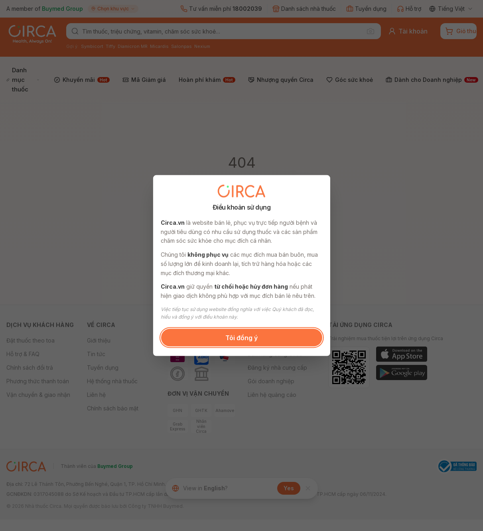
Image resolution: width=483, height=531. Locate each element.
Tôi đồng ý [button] (241, 337)
